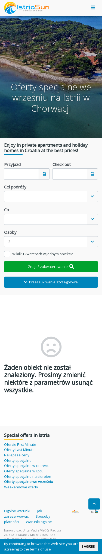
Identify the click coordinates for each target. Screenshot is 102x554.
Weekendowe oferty (21, 487)
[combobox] (51, 196)
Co (6, 209)
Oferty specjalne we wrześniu (28, 481)
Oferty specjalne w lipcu (24, 471)
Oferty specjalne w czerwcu (27, 465)
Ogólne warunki (17, 510)
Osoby (10, 232)
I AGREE (88, 546)
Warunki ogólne (39, 521)
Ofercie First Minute (20, 444)
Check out (61, 164)
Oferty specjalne (18, 460)
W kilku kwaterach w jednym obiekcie (42, 253)
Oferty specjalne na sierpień (27, 476)
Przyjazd (12, 164)
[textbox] (45, 196)
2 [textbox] (9, 241)
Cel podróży (15, 187)
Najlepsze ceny (16, 455)
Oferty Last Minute (19, 449)
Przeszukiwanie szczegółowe (51, 282)
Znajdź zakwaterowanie (51, 266)
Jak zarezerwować (23, 513)
